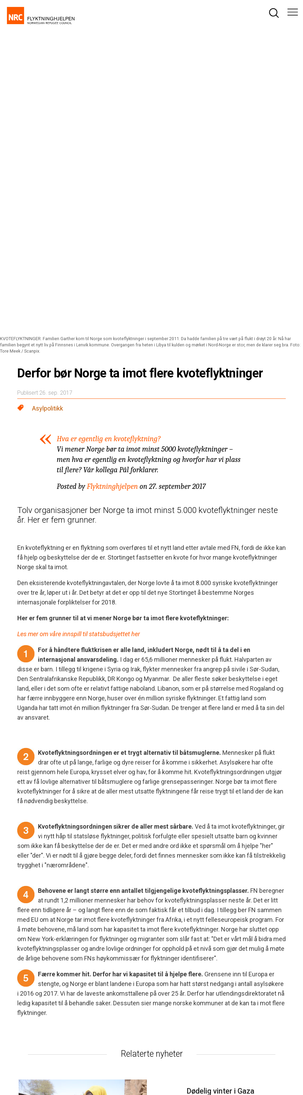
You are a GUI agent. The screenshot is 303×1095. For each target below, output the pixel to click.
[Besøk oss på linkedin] (261, 902)
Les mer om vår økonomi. (168, 1020)
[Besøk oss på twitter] (237, 902)
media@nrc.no (119, 971)
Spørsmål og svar (219, 964)
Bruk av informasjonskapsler (139, 1067)
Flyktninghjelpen (112, 183)
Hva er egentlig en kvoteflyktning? (109, 135)
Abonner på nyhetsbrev (225, 979)
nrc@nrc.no (115, 950)
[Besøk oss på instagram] (213, 902)
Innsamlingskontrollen (232, 1067)
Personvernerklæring (70, 1067)
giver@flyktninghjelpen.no (228, 956)
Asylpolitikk (47, 105)
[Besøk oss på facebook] (189, 902)
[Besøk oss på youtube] (285, 902)
